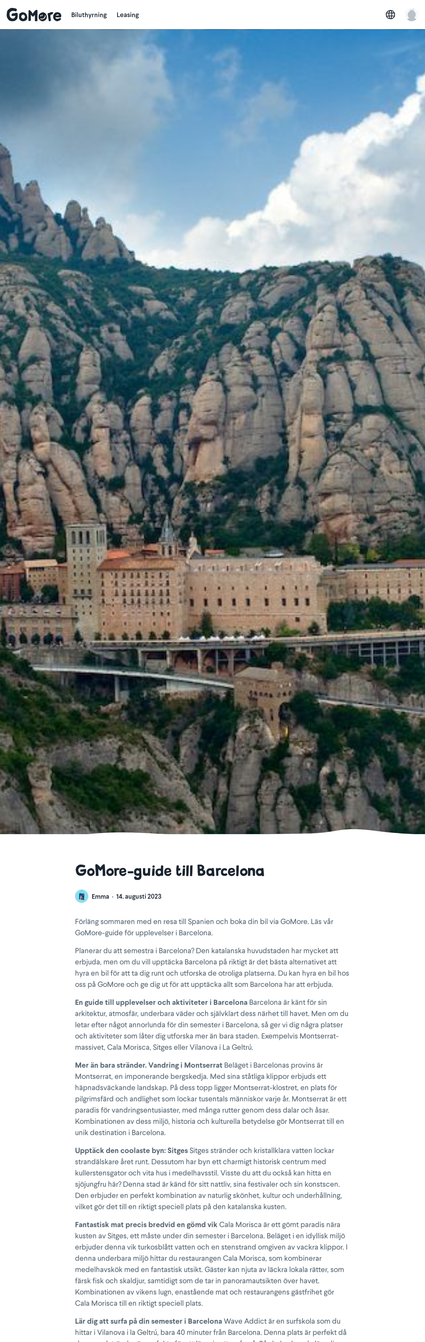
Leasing (128, 14)
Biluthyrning (89, 14)
